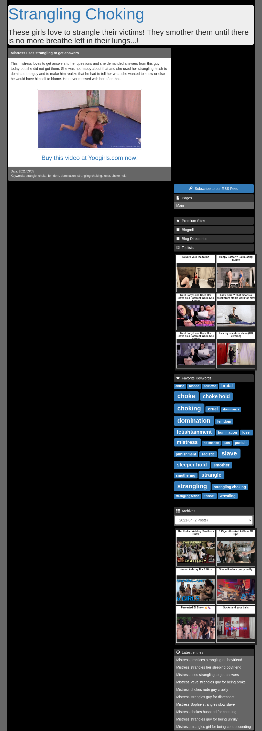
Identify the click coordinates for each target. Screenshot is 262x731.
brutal (227, 386)
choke (42, 176)
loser (107, 176)
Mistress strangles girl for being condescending (213, 727)
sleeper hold (192, 464)
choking (189, 408)
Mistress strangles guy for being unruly (207, 719)
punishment (186, 454)
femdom (53, 176)
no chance (211, 443)
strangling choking (89, 176)
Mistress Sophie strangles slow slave (205, 704)
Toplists (185, 248)
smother (221, 465)
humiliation (227, 432)
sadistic (208, 454)
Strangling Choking (76, 14)
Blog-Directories (191, 239)
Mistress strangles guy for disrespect (205, 697)
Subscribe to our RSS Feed (213, 189)
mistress (187, 442)
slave (229, 453)
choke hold (119, 176)
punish (241, 443)
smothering (185, 475)
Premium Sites (190, 221)
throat (209, 496)
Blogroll (185, 230)
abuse (180, 386)
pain (227, 443)
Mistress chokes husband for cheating (206, 712)
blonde (194, 386)
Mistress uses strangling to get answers (45, 53)
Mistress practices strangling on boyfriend (209, 660)
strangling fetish (187, 496)
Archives (185, 511)
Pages (184, 198)
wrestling (227, 496)
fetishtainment (194, 432)
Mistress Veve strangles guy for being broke (211, 682)
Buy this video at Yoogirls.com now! (89, 157)
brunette (210, 386)
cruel (213, 409)
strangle (31, 176)
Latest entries (189, 652)
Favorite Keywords (194, 378)
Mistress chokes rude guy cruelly (202, 690)
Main (180, 205)
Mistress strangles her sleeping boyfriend (208, 667)
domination (68, 176)
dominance (231, 409)
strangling (192, 486)
